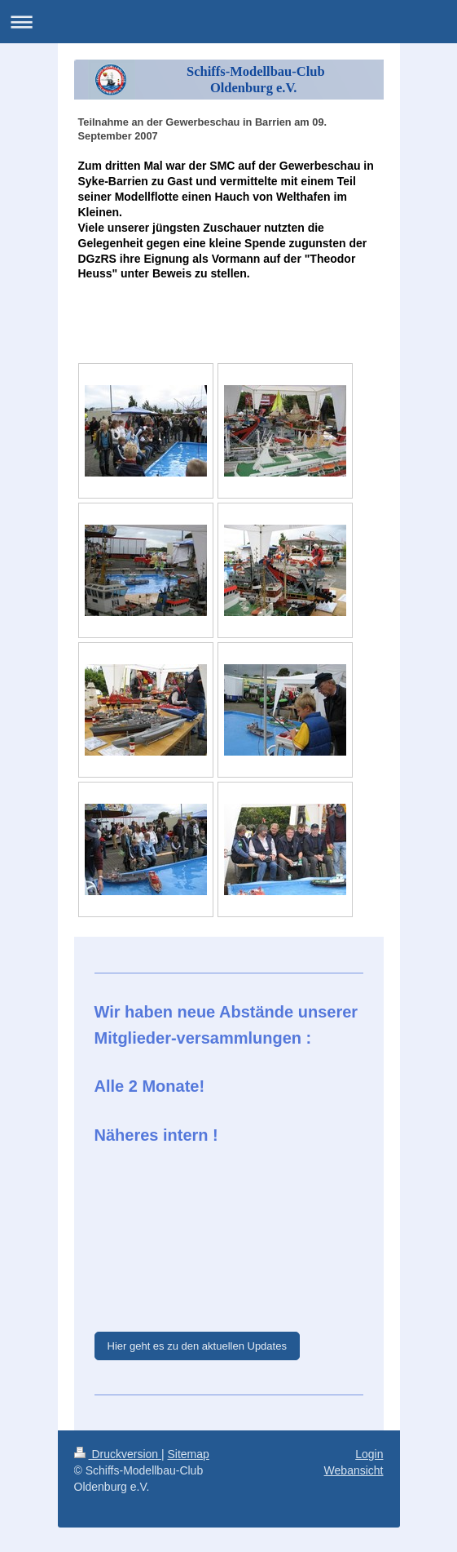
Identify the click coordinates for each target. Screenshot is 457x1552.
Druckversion (117, 1454)
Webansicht (354, 1470)
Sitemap (188, 1454)
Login (369, 1454)
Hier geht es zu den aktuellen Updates (197, 1346)
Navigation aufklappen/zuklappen (228, 21)
